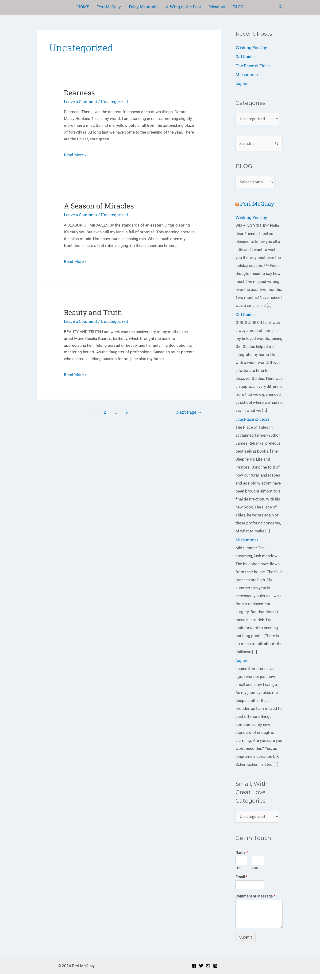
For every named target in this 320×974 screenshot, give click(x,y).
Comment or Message (255, 896)
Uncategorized (114, 101)
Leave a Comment (80, 101)
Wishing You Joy (251, 47)
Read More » (75, 155)
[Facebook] (194, 966)
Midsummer (246, 74)
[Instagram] (215, 966)
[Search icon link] (280, 7)
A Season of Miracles (99, 205)
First (238, 868)
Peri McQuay (257, 203)
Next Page (189, 412)
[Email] (208, 966)
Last (255, 868)
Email (241, 877)
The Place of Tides (252, 65)
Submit (245, 937)
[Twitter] (201, 966)
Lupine (241, 83)
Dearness (79, 92)
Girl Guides (245, 56)
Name (241, 852)
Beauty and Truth (93, 312)
